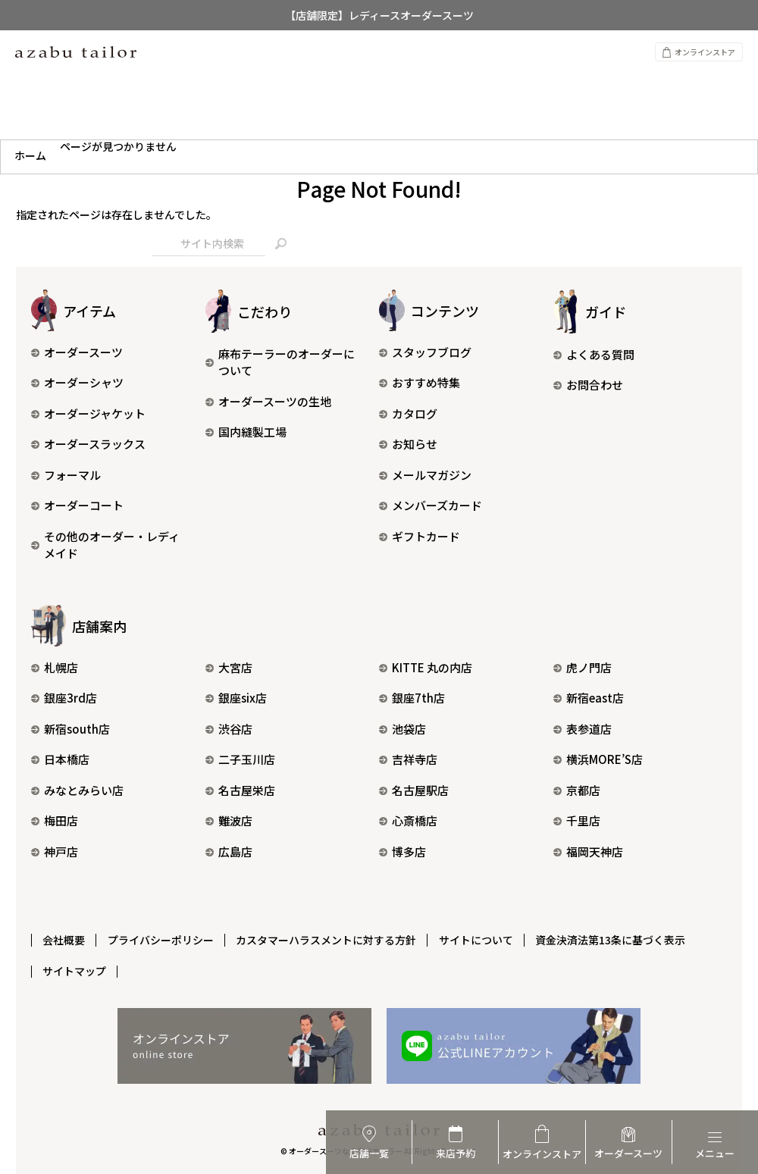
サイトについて (480, 938)
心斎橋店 (408, 820)
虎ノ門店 (582, 667)
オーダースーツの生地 (268, 401)
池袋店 (402, 729)
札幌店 (54, 667)
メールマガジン (425, 475)
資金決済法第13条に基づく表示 (615, 938)
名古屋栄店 (240, 790)
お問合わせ (588, 385)
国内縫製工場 (246, 432)
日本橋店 (60, 759)
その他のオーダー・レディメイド (105, 545)
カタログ (408, 413)
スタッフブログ (425, 352)
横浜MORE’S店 (598, 759)
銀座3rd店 (64, 698)
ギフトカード (419, 536)
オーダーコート (77, 505)
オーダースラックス (88, 444)
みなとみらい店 (77, 790)
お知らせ (408, 444)
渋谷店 (228, 729)
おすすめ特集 (419, 382)
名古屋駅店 (414, 790)
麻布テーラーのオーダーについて (280, 362)
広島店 (228, 851)
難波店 (228, 820)
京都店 (576, 790)
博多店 (402, 851)
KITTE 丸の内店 (425, 667)
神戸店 (54, 851)
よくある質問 (593, 354)
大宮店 (228, 667)
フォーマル (66, 475)
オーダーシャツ (77, 382)
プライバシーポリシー (162, 938)
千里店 (576, 820)
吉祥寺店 (408, 759)
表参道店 (582, 729)
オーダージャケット (88, 413)
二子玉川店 (240, 759)
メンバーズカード (430, 505)
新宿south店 (70, 729)
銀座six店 (236, 698)
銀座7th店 (412, 698)
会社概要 (64, 938)
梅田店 (54, 820)
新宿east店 (588, 698)
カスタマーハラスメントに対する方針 (329, 938)
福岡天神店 (588, 851)
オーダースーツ (77, 352)
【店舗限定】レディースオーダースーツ (379, 15)
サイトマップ (75, 967)
